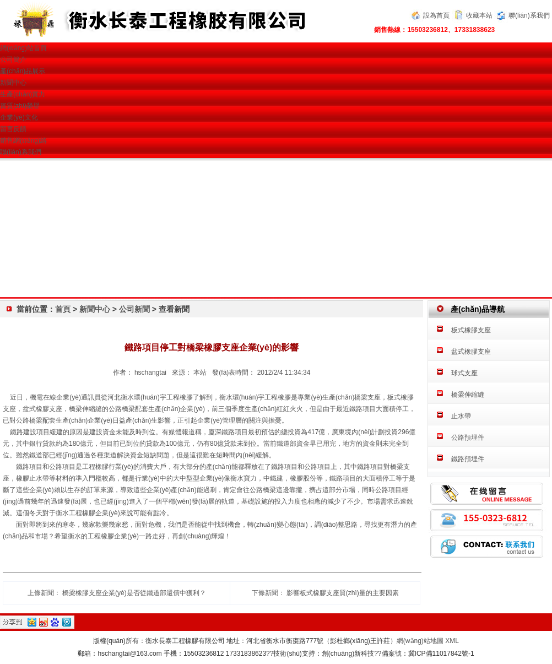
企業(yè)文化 (19, 117)
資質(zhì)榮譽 (20, 106)
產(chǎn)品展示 (22, 71)
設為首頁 (436, 15)
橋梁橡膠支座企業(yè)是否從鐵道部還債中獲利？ (134, 593)
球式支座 (464, 373)
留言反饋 (13, 129)
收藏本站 (479, 15)
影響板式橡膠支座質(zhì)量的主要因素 (342, 593)
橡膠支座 (49, 409)
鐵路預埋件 (467, 459)
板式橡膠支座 (471, 330)
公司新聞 (135, 309)
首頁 (63, 309)
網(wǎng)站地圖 (420, 641)
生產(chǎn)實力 (22, 94)
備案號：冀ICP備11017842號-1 (428, 653)
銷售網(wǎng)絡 (23, 140)
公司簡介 (13, 59)
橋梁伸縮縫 (467, 394)
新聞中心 (13, 83)
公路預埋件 (467, 437)
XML (452, 641)
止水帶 (461, 416)
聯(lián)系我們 (529, 15)
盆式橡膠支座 (471, 351)
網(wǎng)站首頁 (23, 48)
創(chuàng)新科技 (348, 653)
